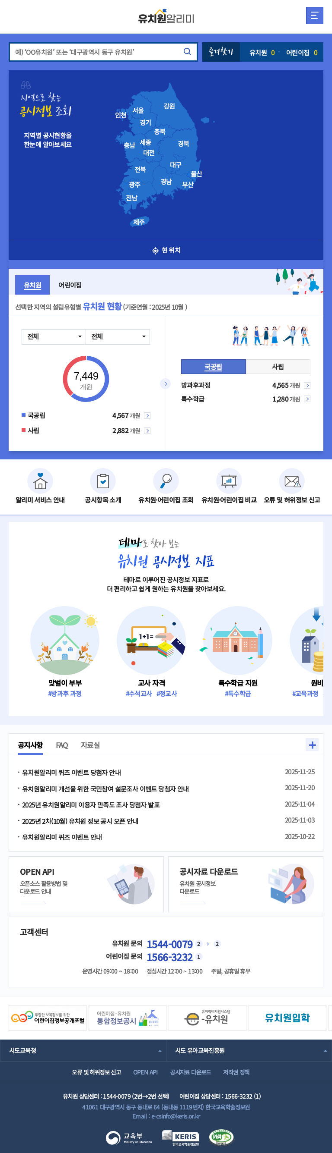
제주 (139, 222)
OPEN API (145, 1072)
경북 (183, 143)
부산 (188, 184)
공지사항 (30, 745)
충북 (160, 131)
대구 (176, 164)
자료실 (90, 745)
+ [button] (312, 744)
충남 (129, 145)
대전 (149, 152)
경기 (145, 122)
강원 (169, 106)
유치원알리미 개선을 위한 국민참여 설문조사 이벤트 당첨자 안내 (105, 788)
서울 (138, 110)
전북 (140, 169)
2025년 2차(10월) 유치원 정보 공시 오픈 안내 (80, 821)
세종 (145, 142)
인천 (121, 115)
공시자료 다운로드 (190, 1072)
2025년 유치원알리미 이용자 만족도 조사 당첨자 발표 (91, 804)
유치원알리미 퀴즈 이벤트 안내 (62, 837)
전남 (131, 198)
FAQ (62, 745)
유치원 (262, 52)
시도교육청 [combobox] (22, 1050)
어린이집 (301, 52)
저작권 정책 (236, 1072)
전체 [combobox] (33, 336)
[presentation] (179, 151)
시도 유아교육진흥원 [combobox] (200, 1050)
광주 (134, 184)
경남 (166, 181)
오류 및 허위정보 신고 (96, 1072)
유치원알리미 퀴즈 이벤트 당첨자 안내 (71, 772)
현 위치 (166, 249)
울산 (196, 174)
